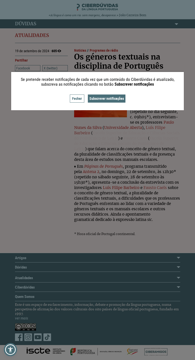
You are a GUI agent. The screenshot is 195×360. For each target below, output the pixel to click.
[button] (10, 349)
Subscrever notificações (106, 98)
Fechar (77, 98)
